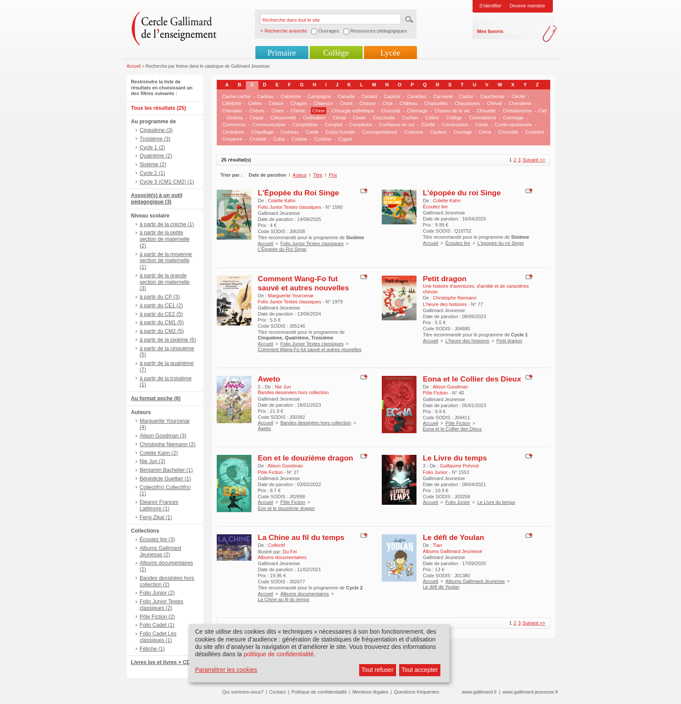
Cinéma (234, 117)
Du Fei (290, 551)
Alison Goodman (450, 386)
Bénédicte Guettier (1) (165, 479)
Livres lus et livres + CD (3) (164, 662)
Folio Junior (457, 502)
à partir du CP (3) (160, 297)
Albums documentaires (304, 593)
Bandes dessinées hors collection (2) (167, 581)
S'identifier (490, 5)
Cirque (257, 117)
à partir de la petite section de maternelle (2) (165, 239)
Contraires (233, 132)
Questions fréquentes (417, 691)
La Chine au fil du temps (301, 537)
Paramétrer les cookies (226, 669)
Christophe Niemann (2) (167, 444)
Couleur (438, 132)
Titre (318, 175)
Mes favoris (490, 31)
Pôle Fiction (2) (157, 617)
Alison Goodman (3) (163, 436)
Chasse (368, 103)
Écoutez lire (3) (157, 539)
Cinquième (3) (156, 130)
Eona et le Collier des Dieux (472, 379)
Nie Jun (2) (152, 461)
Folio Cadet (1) (157, 625)
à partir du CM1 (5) (162, 322)
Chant (346, 103)
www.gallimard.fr (479, 691)
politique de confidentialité (279, 654)
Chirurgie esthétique (353, 110)
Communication (268, 124)
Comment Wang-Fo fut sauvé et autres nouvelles (303, 283)
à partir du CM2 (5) (162, 331)
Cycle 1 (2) (152, 148)
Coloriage (513, 117)
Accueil (134, 66)
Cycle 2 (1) (152, 173)
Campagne (319, 96)
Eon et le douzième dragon (305, 458)
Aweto (269, 379)
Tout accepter (419, 669)
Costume (413, 132)
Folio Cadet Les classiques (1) (158, 637)
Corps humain (340, 132)
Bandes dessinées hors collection (315, 422)
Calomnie (291, 96)
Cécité (518, 96)
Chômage (417, 110)
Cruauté (257, 138)
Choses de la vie (451, 110)
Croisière (534, 132)
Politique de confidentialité (319, 691)
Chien (277, 110)
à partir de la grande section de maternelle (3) (165, 282)
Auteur (300, 175)
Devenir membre (527, 5)
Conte (481, 124)
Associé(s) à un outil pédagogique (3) (156, 198)
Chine (318, 110)
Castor (466, 96)
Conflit (428, 124)
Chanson (323, 103)
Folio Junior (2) (157, 593)
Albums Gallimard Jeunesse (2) (160, 551)
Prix (333, 175)
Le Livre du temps (455, 458)
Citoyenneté (283, 117)
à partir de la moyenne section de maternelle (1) (166, 260)
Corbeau (290, 132)
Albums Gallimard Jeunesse (475, 581)
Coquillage (262, 132)
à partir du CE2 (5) (161, 314)
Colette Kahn (282, 200)
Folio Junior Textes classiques (312, 243)
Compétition (305, 124)
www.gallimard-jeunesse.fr (530, 691)
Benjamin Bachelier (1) (166, 470)
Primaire (282, 52)
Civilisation (314, 117)
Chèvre (256, 110)
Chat (388, 103)
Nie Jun (283, 386)
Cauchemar (492, 96)
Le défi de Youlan (453, 537)
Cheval (494, 103)
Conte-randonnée (513, 124)
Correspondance (379, 132)
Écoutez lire (457, 243)
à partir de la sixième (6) (168, 340)
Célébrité (231, 103)
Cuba (278, 138)
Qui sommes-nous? (243, 691)
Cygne (345, 138)
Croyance (232, 138)
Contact (277, 691)
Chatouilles (436, 103)
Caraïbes (416, 96)
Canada (346, 96)
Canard (369, 96)
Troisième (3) (155, 139)
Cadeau (265, 96)
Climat (339, 117)
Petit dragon (445, 278)
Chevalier (232, 110)
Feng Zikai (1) (156, 517)
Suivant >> (533, 159)
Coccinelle (384, 117)
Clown (359, 117)
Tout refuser (377, 669)
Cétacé (276, 103)
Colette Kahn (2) (159, 453)
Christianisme (517, 110)
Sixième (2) (153, 164)
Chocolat (390, 110)
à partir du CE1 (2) (161, 306)
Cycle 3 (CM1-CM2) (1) (167, 182)
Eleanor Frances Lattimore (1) (159, 505)
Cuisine (299, 138)
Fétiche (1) (152, 649)
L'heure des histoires (467, 340)
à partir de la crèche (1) (167, 224)
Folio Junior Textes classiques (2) (162, 605)
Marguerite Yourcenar (291, 295)
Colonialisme (482, 117)
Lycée (390, 52)
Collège (336, 52)
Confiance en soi (396, 124)
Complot (333, 124)
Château (408, 103)
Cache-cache (236, 96)
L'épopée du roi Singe (462, 192)
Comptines (360, 124)
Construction (455, 124)
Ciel (543, 110)
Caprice (392, 96)
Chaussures (467, 103)
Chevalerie (520, 103)
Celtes (254, 103)
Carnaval (443, 96)
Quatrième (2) (156, 156)
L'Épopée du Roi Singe (298, 192)
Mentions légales (370, 691)
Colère (432, 117)
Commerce (234, 124)
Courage (462, 132)
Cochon (410, 117)
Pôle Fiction (457, 423)
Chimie (298, 110)
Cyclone (322, 138)
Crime (485, 132)
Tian (437, 545)
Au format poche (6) (156, 398)
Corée (311, 132)
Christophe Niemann (454, 297)
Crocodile (508, 132)
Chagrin (299, 103)
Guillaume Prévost (459, 465)
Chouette (486, 110)
